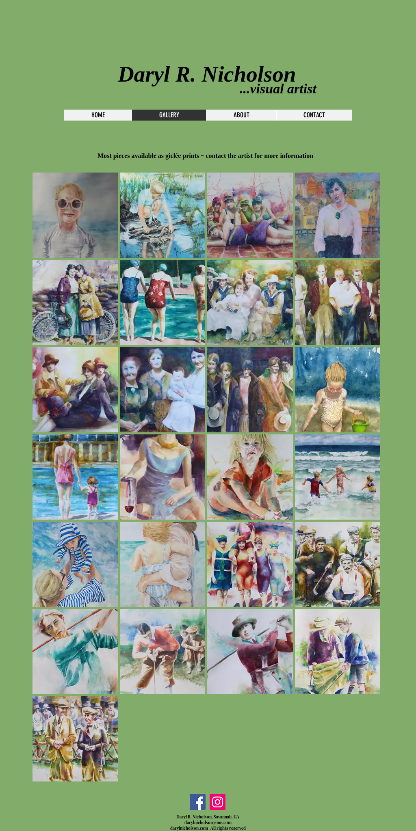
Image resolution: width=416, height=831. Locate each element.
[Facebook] (198, 802)
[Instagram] (217, 802)
